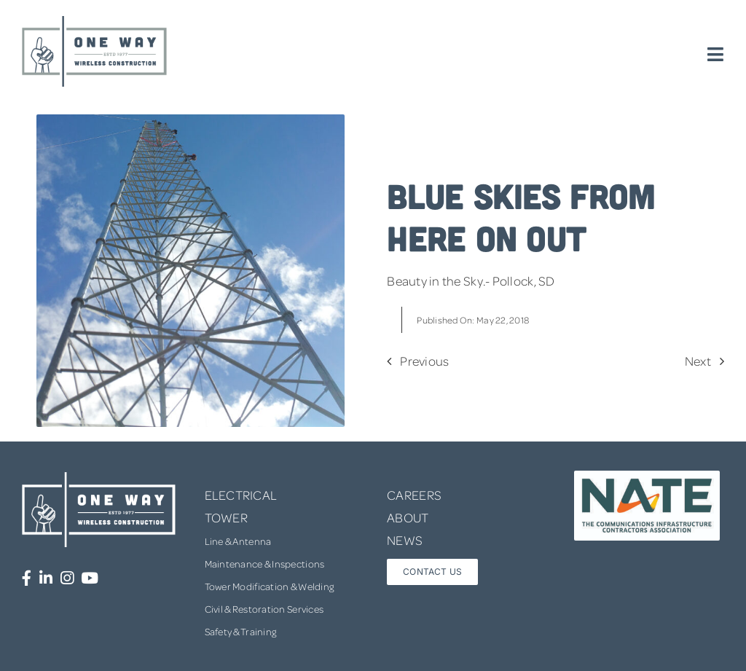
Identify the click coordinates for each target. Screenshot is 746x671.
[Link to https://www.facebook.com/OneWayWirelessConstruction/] (26, 578)
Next (698, 361)
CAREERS (414, 495)
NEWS (405, 540)
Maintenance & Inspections (265, 563)
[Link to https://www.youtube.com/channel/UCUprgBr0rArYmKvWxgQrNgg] (89, 578)
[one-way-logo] (95, 21)
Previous (424, 361)
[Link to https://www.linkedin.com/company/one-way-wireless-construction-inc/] (45, 578)
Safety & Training (241, 631)
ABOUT (407, 517)
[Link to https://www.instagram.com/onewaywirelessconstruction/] (67, 578)
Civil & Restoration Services (264, 609)
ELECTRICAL (241, 495)
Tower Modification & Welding (269, 586)
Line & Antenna (238, 541)
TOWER (226, 517)
